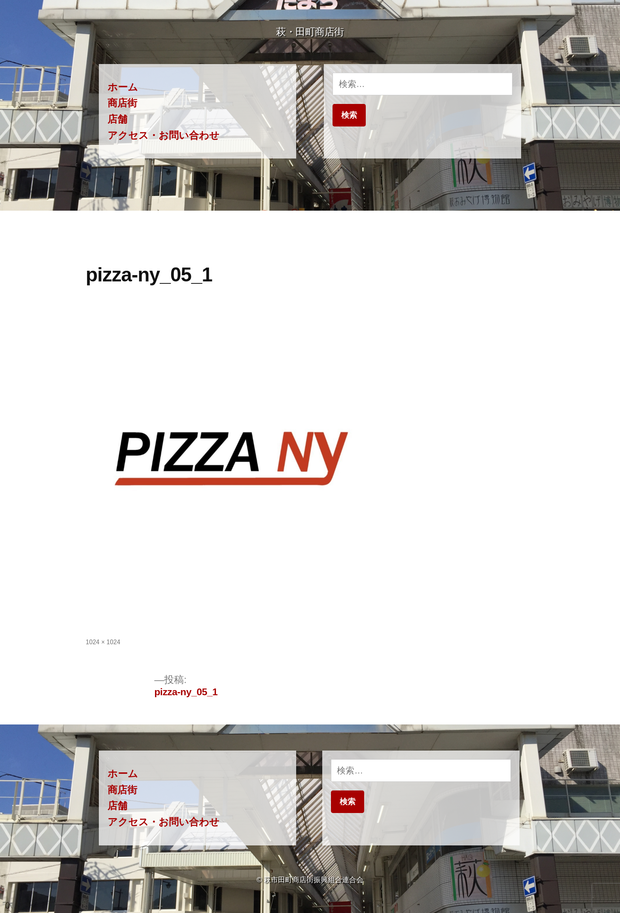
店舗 (117, 119)
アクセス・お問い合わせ (163, 135)
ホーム (123, 87)
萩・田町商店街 (310, 31)
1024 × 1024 (103, 642)
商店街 (122, 103)
